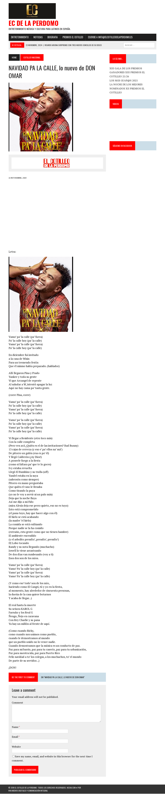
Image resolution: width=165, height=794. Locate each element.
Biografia (52, 37)
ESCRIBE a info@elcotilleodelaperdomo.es (110, 37)
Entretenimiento (19, 37)
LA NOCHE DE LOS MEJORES (126, 84)
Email (14, 737)
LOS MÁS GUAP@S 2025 (124, 80)
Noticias (37, 37)
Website (15, 747)
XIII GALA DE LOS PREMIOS (126, 68)
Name (15, 727)
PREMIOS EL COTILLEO (72, 37)
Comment (17, 702)
